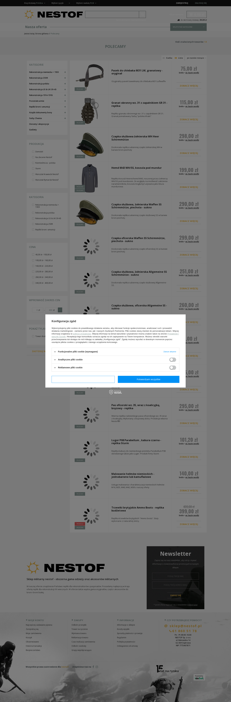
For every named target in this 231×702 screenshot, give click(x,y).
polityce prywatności (82, 334)
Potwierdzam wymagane (83, 379)
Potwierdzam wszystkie (148, 379)
